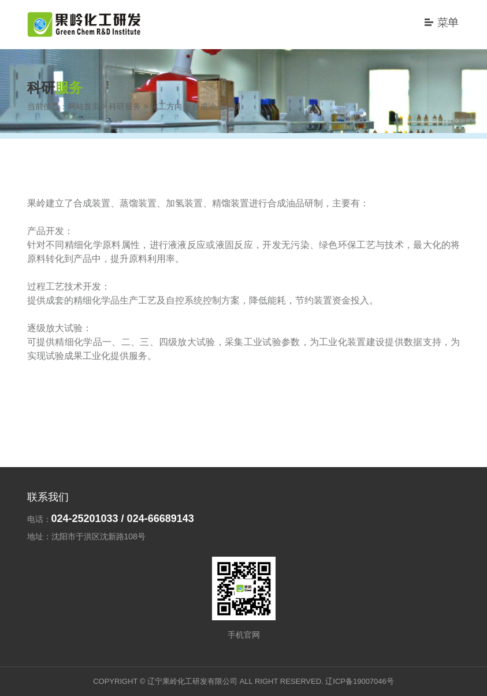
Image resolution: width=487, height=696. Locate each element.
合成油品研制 (216, 106)
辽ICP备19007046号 (359, 681)
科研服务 (125, 106)
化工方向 (166, 106)
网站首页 (84, 106)
